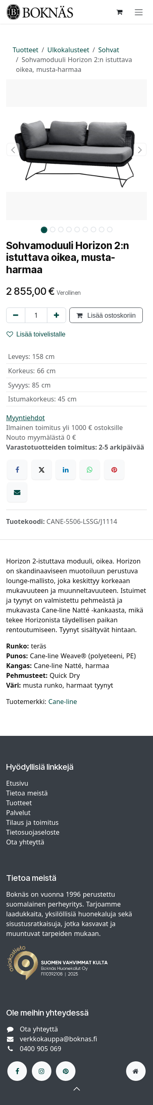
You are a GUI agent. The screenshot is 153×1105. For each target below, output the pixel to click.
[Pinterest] (114, 469)
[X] (41, 469)
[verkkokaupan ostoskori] (119, 12)
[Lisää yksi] (56, 315)
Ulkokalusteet (68, 50)
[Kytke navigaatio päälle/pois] (139, 11)
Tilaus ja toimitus (32, 822)
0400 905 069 (41, 1049)
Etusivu (17, 783)
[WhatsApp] (90, 469)
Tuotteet (25, 50)
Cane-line (63, 701)
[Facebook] (17, 469)
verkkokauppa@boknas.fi (59, 1039)
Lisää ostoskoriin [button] (106, 315)
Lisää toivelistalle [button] (36, 334)
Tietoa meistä (27, 793)
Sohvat (108, 50)
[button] (13, 149)
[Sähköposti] (17, 492)
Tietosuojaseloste (34, 832)
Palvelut (18, 813)
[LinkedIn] (65, 469)
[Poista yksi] (15, 315)
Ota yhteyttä (25, 842)
